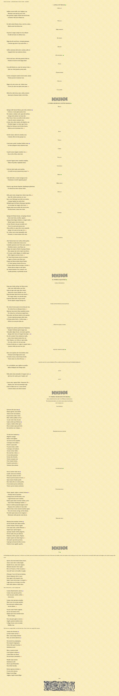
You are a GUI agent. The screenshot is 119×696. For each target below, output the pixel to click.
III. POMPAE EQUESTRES (59, 279)
